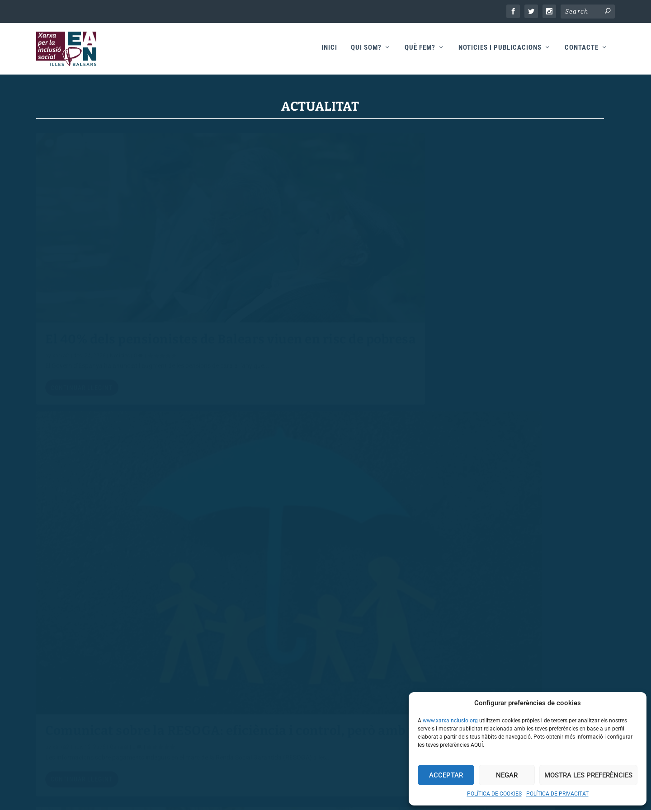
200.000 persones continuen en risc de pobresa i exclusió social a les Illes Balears (511, 278)
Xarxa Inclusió (295, 793)
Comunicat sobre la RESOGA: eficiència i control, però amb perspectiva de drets (301, 278)
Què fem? (420, 50)
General (119, 559)
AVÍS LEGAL (98, 718)
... (556, 662)
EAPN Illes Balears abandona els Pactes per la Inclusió (319, 526)
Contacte (582, 50)
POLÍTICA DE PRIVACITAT (557, 794)
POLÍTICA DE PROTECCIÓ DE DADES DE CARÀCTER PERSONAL (171, 757)
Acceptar (446, 775)
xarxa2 (60, 288)
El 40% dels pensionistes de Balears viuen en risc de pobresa (127, 256)
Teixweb (369, 793)
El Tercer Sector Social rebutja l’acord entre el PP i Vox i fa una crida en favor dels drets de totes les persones (124, 512)
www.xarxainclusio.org (450, 720)
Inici (329, 50)
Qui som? (366, 50)
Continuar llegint (82, 328)
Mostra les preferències (588, 775)
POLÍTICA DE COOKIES (494, 794)
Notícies (120, 288)
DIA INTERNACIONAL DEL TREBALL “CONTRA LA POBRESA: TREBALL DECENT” (510, 543)
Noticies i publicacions (500, 50)
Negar (507, 775)
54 (574, 662)
